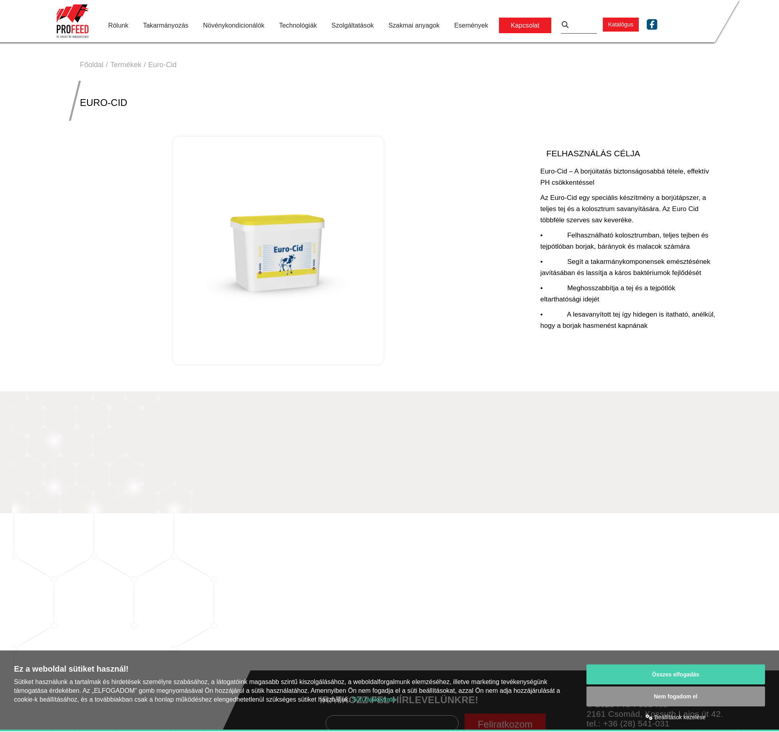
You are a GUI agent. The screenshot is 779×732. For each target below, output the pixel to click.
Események (471, 25)
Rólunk (118, 25)
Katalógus (620, 24)
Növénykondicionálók (233, 25)
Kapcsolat (525, 25)
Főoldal (91, 65)
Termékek (125, 65)
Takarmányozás (166, 25)
